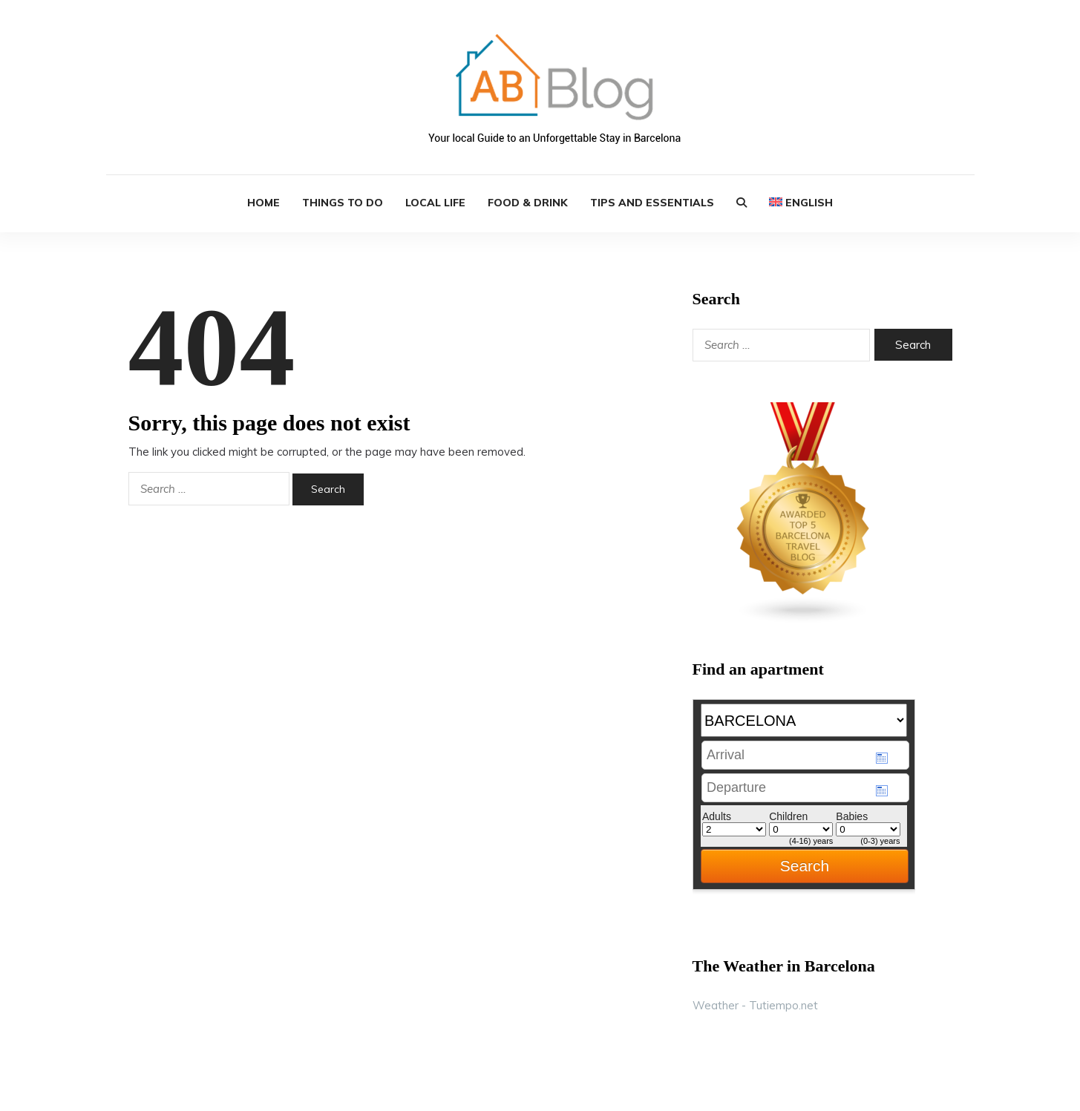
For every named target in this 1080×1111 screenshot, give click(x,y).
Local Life (435, 202)
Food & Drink (528, 202)
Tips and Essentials (652, 202)
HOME (263, 202)
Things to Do (342, 202)
